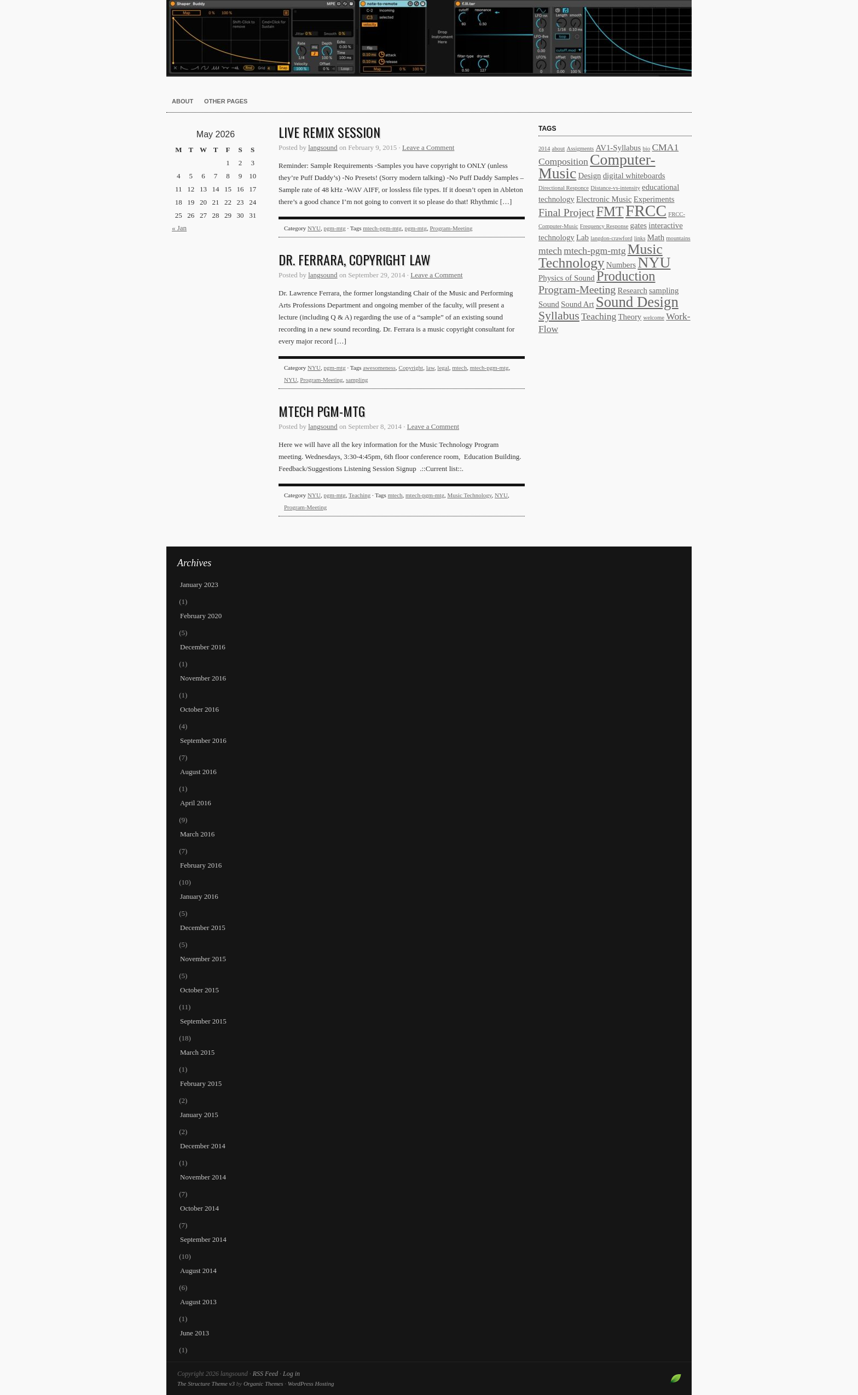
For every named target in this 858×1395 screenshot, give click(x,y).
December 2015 (202, 927)
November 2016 (203, 678)
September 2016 (203, 740)
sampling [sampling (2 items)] (664, 290)
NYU (314, 228)
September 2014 (203, 1239)
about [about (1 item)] (558, 149)
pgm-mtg (334, 228)
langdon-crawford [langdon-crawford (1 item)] (611, 238)
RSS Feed (265, 1373)
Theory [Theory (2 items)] (630, 316)
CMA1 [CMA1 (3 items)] (665, 147)
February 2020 (201, 616)
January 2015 (199, 1115)
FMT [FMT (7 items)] (609, 211)
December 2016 (202, 647)
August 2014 (198, 1270)
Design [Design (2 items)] (589, 175)
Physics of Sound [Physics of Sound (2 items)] (566, 278)
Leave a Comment (428, 147)
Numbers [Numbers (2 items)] (621, 264)
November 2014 (203, 1177)
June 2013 (194, 1333)
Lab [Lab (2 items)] (582, 237)
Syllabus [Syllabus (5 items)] (558, 315)
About (182, 101)
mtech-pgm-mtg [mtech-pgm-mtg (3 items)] (594, 250)
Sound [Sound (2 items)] (548, 304)
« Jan (179, 228)
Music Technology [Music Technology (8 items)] (600, 256)
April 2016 (195, 803)
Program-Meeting (451, 228)
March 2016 (197, 834)
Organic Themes (263, 1383)
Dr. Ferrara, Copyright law (355, 259)
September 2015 (203, 1021)
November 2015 (203, 959)
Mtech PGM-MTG (322, 411)
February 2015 (201, 1083)
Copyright (411, 367)
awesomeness (379, 367)
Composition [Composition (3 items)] (563, 161)
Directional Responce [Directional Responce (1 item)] (563, 188)
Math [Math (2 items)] (655, 237)
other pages (225, 101)
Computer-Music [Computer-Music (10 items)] (597, 166)
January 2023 (199, 584)
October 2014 (199, 1208)
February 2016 (201, 865)
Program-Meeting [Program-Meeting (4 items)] (577, 289)
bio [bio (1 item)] (647, 149)
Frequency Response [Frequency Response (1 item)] (604, 226)
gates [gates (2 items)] (638, 225)
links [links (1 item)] (640, 238)
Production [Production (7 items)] (625, 276)
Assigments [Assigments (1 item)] (580, 149)
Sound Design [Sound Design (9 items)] (637, 302)
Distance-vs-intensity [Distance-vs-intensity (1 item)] (615, 188)
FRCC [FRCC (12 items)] (645, 210)
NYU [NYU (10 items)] (653, 262)
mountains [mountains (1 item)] (678, 238)
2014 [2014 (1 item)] (544, 149)
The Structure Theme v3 (206, 1383)
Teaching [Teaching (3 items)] (598, 316)
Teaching (359, 495)
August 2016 (198, 772)
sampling (357, 379)
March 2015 (197, 1052)
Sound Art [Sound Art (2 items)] (577, 304)
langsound (429, 38)
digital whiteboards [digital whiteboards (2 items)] (634, 175)
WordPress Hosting (311, 1383)
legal (443, 367)
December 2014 (202, 1146)
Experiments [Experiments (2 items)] (654, 199)
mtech (459, 367)
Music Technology (469, 495)
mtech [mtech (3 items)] (550, 250)
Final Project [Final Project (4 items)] (566, 212)
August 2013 (198, 1302)
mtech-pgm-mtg (382, 228)
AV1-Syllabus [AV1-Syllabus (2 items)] (618, 147)
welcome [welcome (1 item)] (653, 318)
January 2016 (199, 896)
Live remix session (329, 132)
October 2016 (199, 709)
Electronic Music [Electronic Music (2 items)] (604, 199)
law (430, 367)
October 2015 (199, 990)
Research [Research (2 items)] (632, 290)
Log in (291, 1373)
